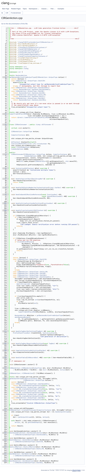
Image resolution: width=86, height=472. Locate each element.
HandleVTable (21, 358)
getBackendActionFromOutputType (23, 77)
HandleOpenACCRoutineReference (28, 194)
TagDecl (40, 331)
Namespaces (34, 9)
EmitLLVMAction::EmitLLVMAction (23, 447)
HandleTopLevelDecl (23, 179)
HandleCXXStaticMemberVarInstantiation (32, 188)
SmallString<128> (23, 284)
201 (4, 379)
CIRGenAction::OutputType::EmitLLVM (30, 95)
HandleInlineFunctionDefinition (29, 203)
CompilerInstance (18, 135)
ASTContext (15, 142)
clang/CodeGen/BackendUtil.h (30, 54)
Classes (44, 9)
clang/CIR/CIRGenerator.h (28, 49)
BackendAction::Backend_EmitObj (32, 100)
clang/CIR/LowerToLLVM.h (28, 53)
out (36, 300)
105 (4, 210)
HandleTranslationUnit (25, 210)
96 (4, 194)
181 (4, 343)
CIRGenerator (40, 161)
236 (4, 440)
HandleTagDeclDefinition (26, 331)
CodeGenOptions (17, 149)
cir (25, 67)
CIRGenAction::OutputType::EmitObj (30, 98)
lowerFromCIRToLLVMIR (18, 114)
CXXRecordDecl (32, 358)
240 (4, 447)
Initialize (20, 168)
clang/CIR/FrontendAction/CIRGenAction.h (35, 42)
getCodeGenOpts (34, 422)
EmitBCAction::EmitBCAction (21, 454)
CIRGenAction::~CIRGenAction (21, 373)
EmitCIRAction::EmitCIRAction (22, 440)
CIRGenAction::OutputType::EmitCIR (30, 81)
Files (53, 9)
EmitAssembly (42, 435)
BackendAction (21, 75)
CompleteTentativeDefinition (27, 350)
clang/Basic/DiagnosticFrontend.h (32, 47)
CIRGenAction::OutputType (47, 77)
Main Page (5, 9)
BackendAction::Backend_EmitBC (31, 93)
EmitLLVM (40, 449)
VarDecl (43, 350)
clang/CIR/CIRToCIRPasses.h (29, 51)
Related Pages (16, 9)
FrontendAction (16, 13)
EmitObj (40, 463)
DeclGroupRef (37, 179)
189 (4, 358)
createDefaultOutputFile (32, 385)
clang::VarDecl (55, 188)
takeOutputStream (62, 412)
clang (26, 68)
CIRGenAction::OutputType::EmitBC (30, 91)
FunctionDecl (52, 194)
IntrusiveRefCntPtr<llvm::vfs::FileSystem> (29, 144)
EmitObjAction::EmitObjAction (22, 461)
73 (4, 154)
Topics (25, 9)
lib (2, 13)
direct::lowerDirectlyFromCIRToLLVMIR (33, 117)
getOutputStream (16, 379)
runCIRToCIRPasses (25, 242)
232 (4, 433)
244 (4, 454)
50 (4, 114)
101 (4, 203)
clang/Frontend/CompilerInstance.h (32, 56)
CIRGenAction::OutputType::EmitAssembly (32, 88)
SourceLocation (49, 333)
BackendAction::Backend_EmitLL (31, 96)
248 (4, 461)
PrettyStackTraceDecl (21, 333)
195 (4, 368)
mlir (44, 370)
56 (4, 124)
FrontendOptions (23, 147)
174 (4, 331)
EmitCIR (40, 442)
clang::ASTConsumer (43, 124)
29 (4, 77)
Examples (61, 9)
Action (62, 370)
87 (4, 179)
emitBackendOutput (22, 317)
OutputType (37, 368)
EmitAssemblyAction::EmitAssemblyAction (26, 433)
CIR (7, 13)
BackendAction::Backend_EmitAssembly (34, 89)
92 (4, 188)
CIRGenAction (20, 435)
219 (4, 410)
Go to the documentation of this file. (14, 24)
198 (4, 373)
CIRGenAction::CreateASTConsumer (23, 410)
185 (4, 350)
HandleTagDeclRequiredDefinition (29, 343)
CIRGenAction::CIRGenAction (21, 368)
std (50, 158)
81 (4, 168)
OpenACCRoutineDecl (55, 196)
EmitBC (39, 456)
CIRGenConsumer (21, 124)
